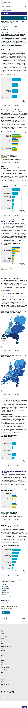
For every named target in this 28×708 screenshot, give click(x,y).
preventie (4, 594)
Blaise (2, 643)
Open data (2, 633)
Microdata (2, 635)
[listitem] (1, 602)
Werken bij (3, 669)
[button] (14, 18)
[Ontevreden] (4, 608)
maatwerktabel (17, 47)
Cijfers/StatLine (3, 630)
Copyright (2, 679)
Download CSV (6, 105)
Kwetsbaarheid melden (5, 684)
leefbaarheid (5, 586)
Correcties (2, 672)
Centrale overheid (4, 650)
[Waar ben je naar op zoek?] (14, 6)
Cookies (2, 681)
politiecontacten (5, 592)
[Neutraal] (7, 608)
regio (13, 44)
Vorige (4, 618)
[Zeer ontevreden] (2, 608)
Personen (2, 653)
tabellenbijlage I (6, 290)
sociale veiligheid (5, 588)
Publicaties (3, 640)
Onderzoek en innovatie (5, 667)
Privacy (2, 655)
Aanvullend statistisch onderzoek (7, 636)
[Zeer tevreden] (11, 608)
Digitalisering (5, 13)
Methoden (2, 641)
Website (2, 678)
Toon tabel (16, 105)
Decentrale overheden (5, 652)
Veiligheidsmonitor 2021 (6, 10)
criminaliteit (4, 590)
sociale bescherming (6, 596)
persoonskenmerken (20, 44)
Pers (1, 664)
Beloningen (3, 657)
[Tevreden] (9, 608)
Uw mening (24, 707)
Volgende (23, 618)
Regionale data (3, 638)
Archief (2, 686)
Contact (2, 662)
